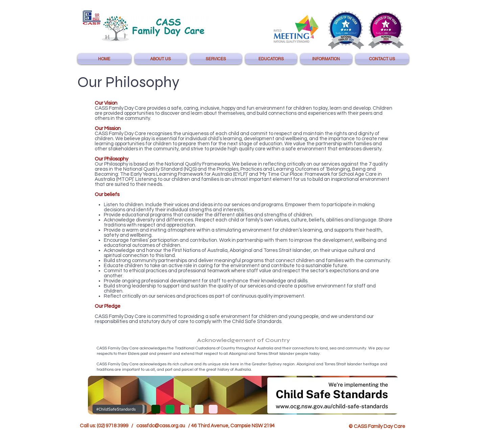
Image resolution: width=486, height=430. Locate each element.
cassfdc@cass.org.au (160, 425)
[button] (160, 58)
